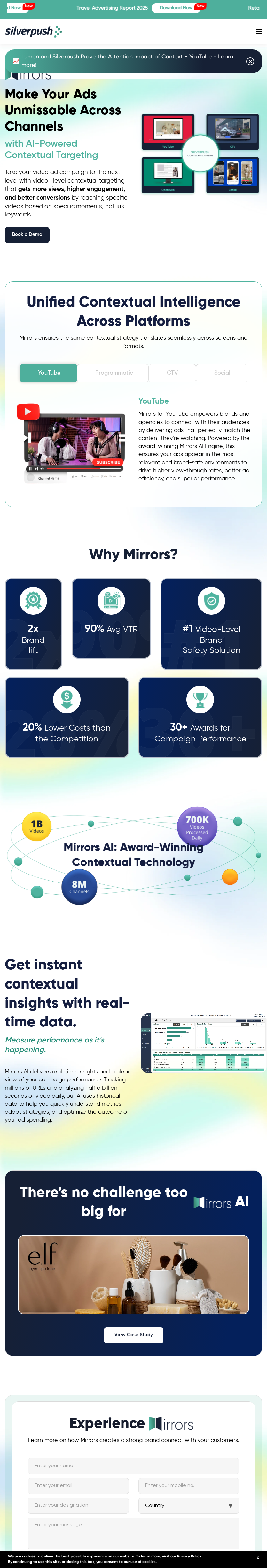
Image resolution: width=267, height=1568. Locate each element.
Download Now (192, 6)
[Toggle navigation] (259, 31)
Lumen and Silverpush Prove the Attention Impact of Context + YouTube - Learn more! (123, 61)
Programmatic (114, 369)
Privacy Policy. (189, 1556)
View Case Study (133, 1331)
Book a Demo (27, 234)
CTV (172, 369)
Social (222, 369)
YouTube (49, 369)
